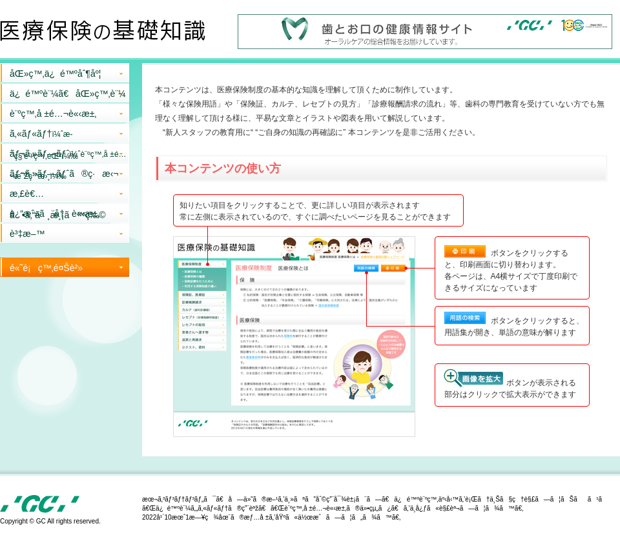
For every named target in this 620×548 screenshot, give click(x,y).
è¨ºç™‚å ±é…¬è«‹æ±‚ (53, 113)
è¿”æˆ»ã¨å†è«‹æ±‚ (54, 213)
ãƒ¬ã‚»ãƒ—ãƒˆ (68, 155)
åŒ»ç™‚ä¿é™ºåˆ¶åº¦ (55, 73)
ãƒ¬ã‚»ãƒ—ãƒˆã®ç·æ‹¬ (64, 173)
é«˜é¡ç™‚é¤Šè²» (46, 268)
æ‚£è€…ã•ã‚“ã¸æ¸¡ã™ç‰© (58, 195)
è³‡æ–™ (27, 233)
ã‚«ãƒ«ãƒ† (44, 135)
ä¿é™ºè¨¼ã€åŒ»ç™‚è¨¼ (68, 93)
